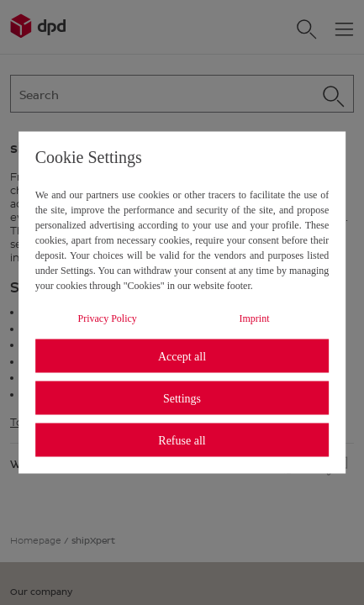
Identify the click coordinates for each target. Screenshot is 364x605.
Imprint (254, 318)
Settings (182, 398)
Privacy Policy (106, 318)
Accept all (182, 356)
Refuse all (181, 440)
